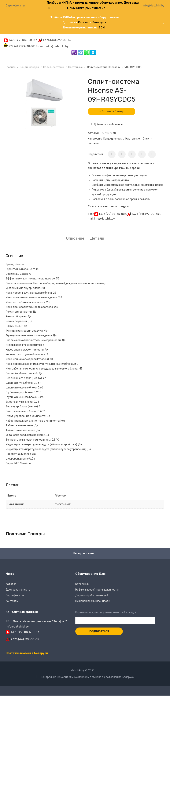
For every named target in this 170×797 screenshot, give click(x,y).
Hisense (60, 495)
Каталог (11, 584)
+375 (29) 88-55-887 (112, 214)
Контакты (12, 601)
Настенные (75, 67)
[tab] (75, 238)
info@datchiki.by (153, 5)
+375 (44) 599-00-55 (145, 214)
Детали (97, 238)
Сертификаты (15, 5)
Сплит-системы (53, 67)
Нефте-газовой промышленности (97, 589)
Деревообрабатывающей (91, 595)
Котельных (82, 584)
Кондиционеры (29, 67)
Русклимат (62, 504)
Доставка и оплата (18, 589)
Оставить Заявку (113, 111)
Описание (75, 238)
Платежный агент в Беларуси (27, 653)
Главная (11, 67)
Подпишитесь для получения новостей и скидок (115, 616)
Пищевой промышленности (92, 601)
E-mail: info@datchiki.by (52, 46)
